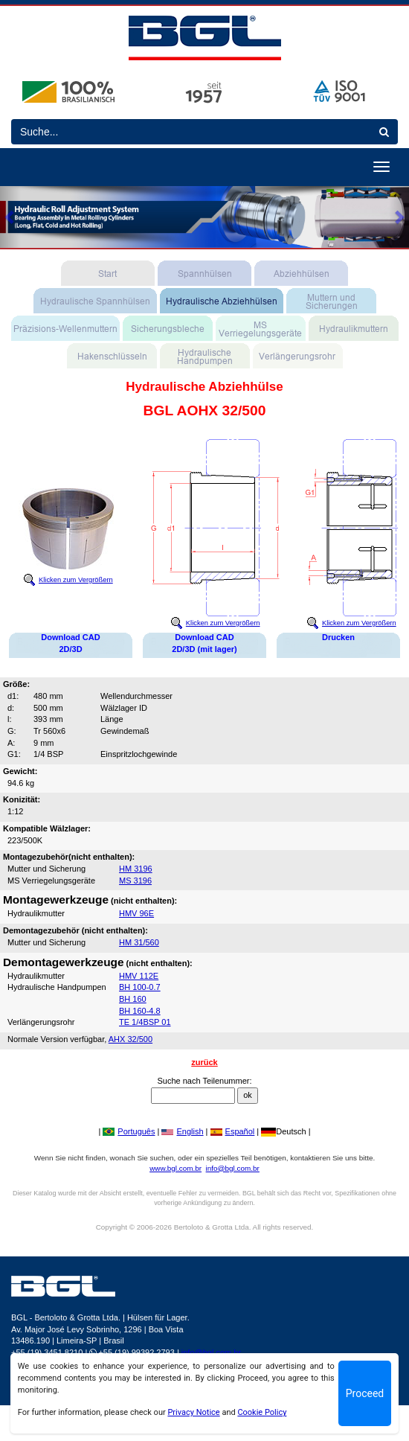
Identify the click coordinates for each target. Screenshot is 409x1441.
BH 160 (132, 998)
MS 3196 (135, 880)
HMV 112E (138, 975)
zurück (204, 1062)
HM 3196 (135, 868)
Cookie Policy (261, 1412)
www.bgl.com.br (175, 1168)
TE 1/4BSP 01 (145, 1021)
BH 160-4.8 (140, 1010)
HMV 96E (136, 913)
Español (232, 1131)
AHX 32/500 (130, 1039)
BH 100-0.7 (140, 986)
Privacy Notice (193, 1412)
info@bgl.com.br (233, 1168)
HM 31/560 (139, 942)
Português (129, 1131)
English (182, 1131)
